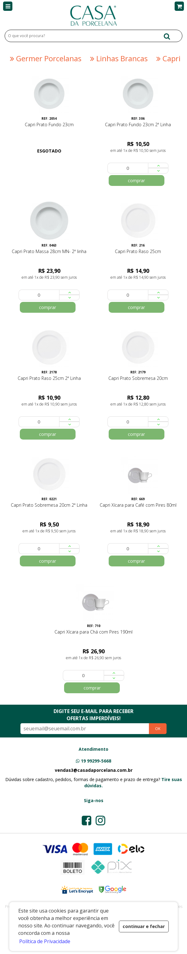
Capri (167, 58)
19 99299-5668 (96, 761)
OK (157, 728)
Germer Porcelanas (44, 58)
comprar (136, 180)
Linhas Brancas (118, 58)
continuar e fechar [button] (144, 926)
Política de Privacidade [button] (44, 941)
